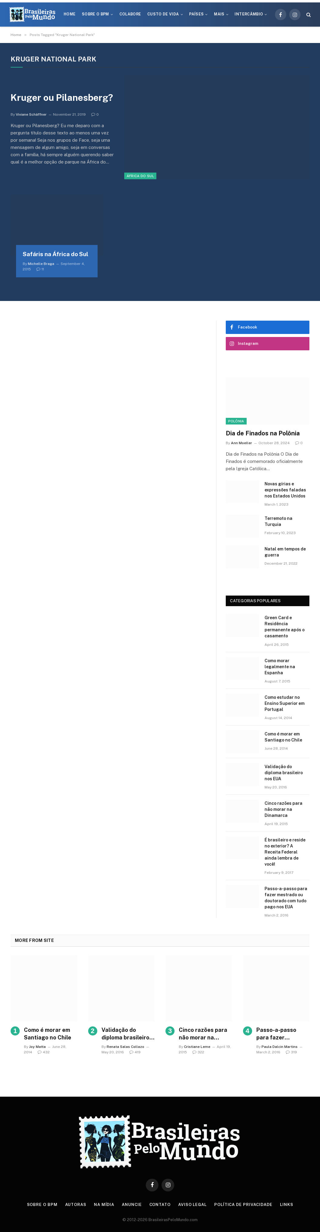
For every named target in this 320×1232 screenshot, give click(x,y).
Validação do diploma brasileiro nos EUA (284, 772)
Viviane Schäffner (31, 114)
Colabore (130, 14)
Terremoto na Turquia (278, 521)
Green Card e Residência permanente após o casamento (285, 626)
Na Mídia (104, 1204)
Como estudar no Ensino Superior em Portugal (285, 703)
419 (135, 1052)
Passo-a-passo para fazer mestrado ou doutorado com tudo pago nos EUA (286, 897)
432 (44, 1052)
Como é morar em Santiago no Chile (283, 737)
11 (40, 269)
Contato (160, 1204)
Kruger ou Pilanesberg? (62, 97)
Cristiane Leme (197, 1047)
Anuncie (132, 1204)
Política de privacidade (243, 1204)
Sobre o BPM (95, 14)
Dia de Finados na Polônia (263, 433)
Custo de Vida (163, 14)
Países (196, 14)
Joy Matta (37, 1047)
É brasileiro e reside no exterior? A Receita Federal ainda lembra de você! (285, 852)
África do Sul (140, 176)
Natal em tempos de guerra (285, 552)
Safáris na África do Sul (55, 254)
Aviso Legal (192, 1204)
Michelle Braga (41, 264)
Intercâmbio (249, 14)
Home (69, 14)
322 (198, 1052)
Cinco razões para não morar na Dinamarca (283, 809)
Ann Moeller (241, 443)
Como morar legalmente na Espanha (280, 666)
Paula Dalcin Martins (280, 1047)
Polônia (236, 421)
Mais (219, 14)
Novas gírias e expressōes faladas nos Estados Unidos (285, 489)
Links (286, 1204)
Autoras (75, 1204)
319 (291, 1052)
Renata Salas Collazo (125, 1047)
